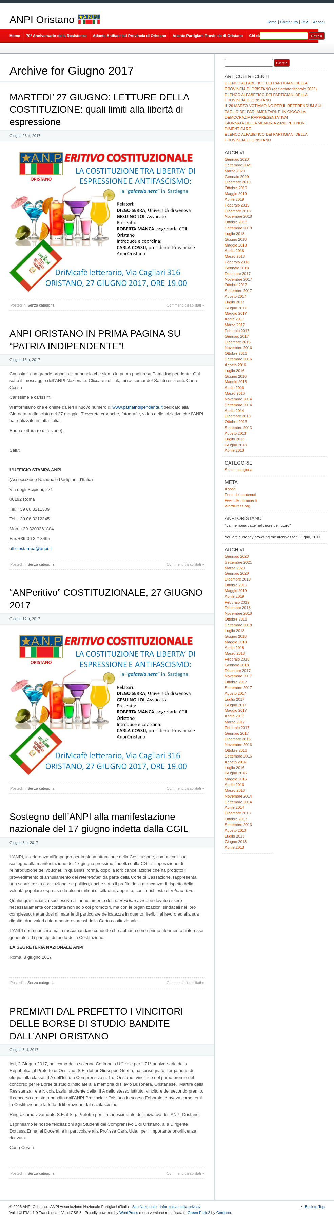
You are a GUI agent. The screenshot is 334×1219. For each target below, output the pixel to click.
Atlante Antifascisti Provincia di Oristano (129, 36)
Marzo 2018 (235, 256)
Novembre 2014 (238, 399)
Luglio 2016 (234, 371)
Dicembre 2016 (238, 342)
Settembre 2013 (238, 428)
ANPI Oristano (42, 19)
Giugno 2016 (236, 376)
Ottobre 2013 (236, 422)
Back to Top (315, 1207)
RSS (305, 22)
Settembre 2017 (238, 291)
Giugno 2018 (236, 239)
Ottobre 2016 (236, 353)
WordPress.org (237, 506)
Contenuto (289, 22)
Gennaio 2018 (237, 268)
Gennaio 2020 (237, 177)
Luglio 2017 (234, 302)
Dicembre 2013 (238, 416)
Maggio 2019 (236, 194)
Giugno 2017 (236, 308)
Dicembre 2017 (238, 274)
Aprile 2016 (234, 388)
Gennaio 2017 (237, 336)
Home (272, 22)
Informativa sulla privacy (180, 1207)
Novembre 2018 (238, 216)
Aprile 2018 (234, 251)
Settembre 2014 (238, 405)
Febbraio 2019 (237, 205)
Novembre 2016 (238, 348)
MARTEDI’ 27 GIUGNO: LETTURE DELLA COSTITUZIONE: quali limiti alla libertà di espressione (99, 109)
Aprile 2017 (234, 319)
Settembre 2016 (238, 359)
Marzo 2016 (235, 393)
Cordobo (223, 1213)
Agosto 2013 (235, 433)
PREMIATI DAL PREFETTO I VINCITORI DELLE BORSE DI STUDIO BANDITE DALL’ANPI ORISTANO (96, 1023)
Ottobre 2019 (236, 188)
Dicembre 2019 (238, 182)
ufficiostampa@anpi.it (30, 548)
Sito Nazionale (144, 1207)
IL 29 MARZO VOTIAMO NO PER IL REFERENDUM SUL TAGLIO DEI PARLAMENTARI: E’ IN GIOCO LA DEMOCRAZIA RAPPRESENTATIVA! (273, 111)
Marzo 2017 (235, 325)
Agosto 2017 (235, 296)
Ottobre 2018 (236, 222)
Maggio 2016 (236, 382)
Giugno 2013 (236, 445)
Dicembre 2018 (238, 211)
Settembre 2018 (238, 228)
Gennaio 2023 (237, 159)
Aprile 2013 (234, 450)
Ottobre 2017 (236, 285)
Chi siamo (258, 36)
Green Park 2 (199, 1213)
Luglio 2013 (234, 439)
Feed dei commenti (241, 500)
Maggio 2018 (236, 245)
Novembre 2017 (238, 279)
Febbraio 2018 (237, 262)
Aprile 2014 (234, 411)
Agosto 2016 (235, 365)
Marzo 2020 (235, 171)
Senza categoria (41, 305)
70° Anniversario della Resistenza (56, 36)
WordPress (128, 1213)
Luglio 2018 (234, 234)
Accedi (319, 22)
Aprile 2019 (234, 199)
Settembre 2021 (238, 165)
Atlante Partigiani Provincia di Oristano (207, 36)
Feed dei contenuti (240, 495)
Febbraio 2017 (237, 331)
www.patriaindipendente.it (138, 407)
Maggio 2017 (236, 313)
